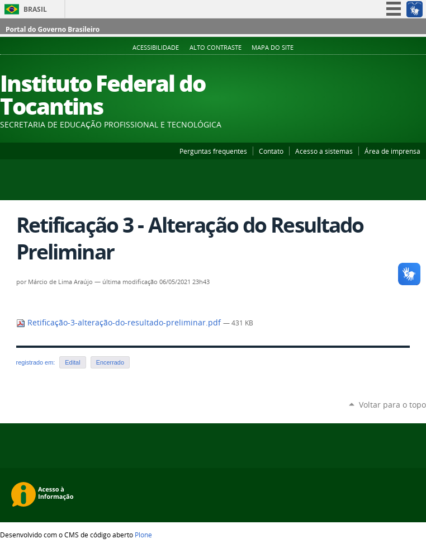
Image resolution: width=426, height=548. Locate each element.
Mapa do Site (273, 47)
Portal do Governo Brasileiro (53, 29)
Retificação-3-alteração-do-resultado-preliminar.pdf (119, 323)
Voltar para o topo (392, 404)
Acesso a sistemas (324, 151)
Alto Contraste (216, 47)
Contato (271, 151)
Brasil (35, 9)
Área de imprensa (392, 151)
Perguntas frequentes (213, 151)
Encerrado (110, 362)
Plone (143, 534)
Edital (72, 362)
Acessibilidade (155, 47)
